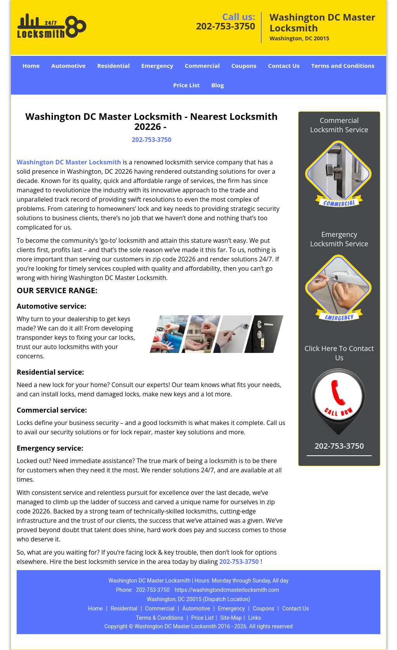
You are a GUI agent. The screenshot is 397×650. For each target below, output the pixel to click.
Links (254, 618)
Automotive (68, 65)
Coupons (244, 65)
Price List (186, 85)
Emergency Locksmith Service (339, 239)
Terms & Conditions (159, 618)
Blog (217, 85)
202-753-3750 (225, 25)
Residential (113, 65)
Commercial (202, 65)
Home (31, 65)
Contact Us (284, 65)
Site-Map (231, 618)
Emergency (157, 65)
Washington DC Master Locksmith (69, 162)
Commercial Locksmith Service (339, 125)
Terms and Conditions (343, 65)
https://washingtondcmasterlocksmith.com (227, 590)
